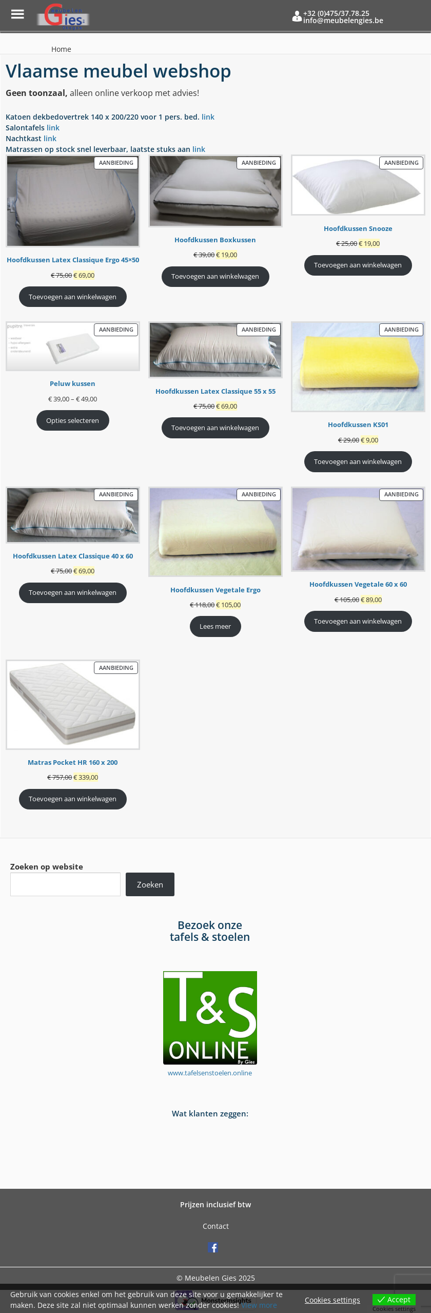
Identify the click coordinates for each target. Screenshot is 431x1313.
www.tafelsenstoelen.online (210, 1072)
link (208, 117)
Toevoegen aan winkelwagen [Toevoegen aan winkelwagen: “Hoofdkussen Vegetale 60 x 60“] (358, 621)
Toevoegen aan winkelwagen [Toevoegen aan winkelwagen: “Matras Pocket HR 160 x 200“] (72, 798)
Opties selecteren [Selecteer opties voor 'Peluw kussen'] (72, 420)
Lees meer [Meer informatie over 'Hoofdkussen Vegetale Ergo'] (215, 626)
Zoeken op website (46, 866)
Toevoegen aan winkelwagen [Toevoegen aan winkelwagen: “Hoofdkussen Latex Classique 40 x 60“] (72, 592)
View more (259, 1305)
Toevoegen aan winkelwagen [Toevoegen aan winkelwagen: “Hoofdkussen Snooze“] (358, 264)
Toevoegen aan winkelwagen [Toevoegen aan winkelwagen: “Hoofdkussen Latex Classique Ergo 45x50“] (72, 296)
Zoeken (150, 884)
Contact (216, 1226)
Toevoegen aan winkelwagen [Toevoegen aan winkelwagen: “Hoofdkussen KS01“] (358, 461)
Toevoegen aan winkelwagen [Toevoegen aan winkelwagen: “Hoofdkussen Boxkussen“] (215, 276)
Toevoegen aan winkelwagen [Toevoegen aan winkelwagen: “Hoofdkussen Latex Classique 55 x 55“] (215, 427)
